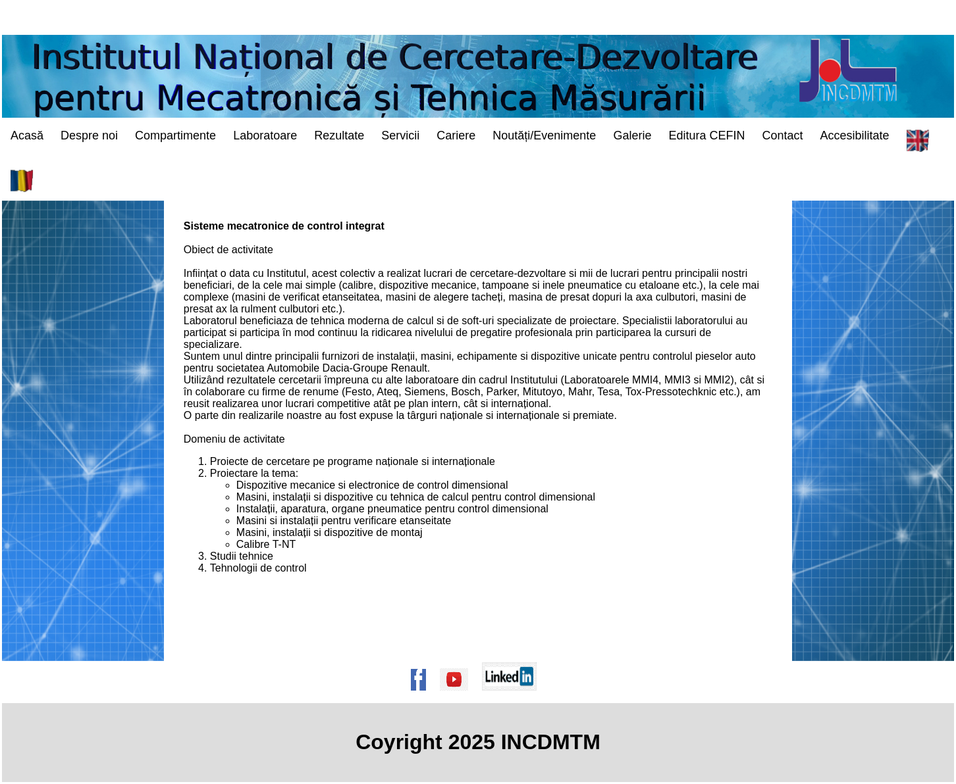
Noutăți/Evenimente (544, 135)
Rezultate (339, 135)
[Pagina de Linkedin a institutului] (513, 696)
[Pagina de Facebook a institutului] (423, 696)
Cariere (456, 135)
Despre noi (89, 135)
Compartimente (175, 135)
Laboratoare (265, 135)
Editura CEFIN (706, 135)
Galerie (632, 135)
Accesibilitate (855, 135)
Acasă (27, 135)
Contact (782, 135)
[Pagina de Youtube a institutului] (458, 696)
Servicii (400, 135)
